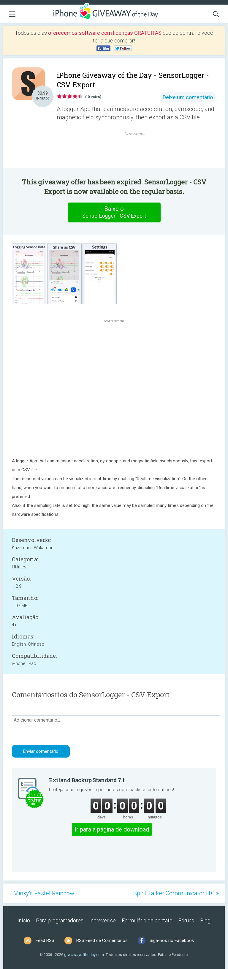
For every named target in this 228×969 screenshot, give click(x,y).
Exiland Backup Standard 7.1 (87, 780)
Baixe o (114, 212)
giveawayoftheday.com (84, 954)
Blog (205, 920)
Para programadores (59, 920)
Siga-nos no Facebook (172, 940)
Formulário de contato (147, 920)
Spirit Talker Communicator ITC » (176, 893)
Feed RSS (45, 940)
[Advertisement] (138, 150)
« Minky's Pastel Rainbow (41, 893)
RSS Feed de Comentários (102, 940)
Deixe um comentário (188, 97)
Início (24, 920)
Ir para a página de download (112, 829)
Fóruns (186, 920)
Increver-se (102, 920)
